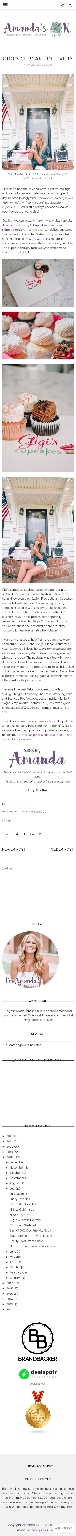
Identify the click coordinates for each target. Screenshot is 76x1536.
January (15, 1277)
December (17, 1162)
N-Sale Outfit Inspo (22, 1209)
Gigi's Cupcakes (31, 772)
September (17, 1178)
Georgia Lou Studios (46, 1530)
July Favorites (19, 1193)
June (13, 1251)
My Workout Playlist (23, 1204)
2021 (10, 1141)
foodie (6, 821)
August (15, 1183)
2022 (10, 1136)
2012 (10, 1309)
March (14, 1267)
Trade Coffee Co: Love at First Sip (32, 1235)
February (16, 1272)
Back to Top (63, 1527)
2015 (9, 1293)
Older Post (62, 849)
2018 (10, 1157)
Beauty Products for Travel (27, 1241)
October (15, 1172)
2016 (10, 1288)
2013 (10, 1304)
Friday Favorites (20, 1199)
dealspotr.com (38, 1383)
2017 (9, 1283)
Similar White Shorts (42, 178)
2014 (10, 1298)
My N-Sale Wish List (23, 1225)
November (17, 1167)
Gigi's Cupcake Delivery (25, 1220)
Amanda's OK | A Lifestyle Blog (45, 1525)
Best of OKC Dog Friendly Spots (31, 1230)
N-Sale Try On (19, 1215)
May (13, 1256)
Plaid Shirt (13, 174)
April (13, 1262)
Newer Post (14, 849)
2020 (10, 1146)
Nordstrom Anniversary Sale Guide (32, 1246)
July (13, 1188)
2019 (10, 1151)
